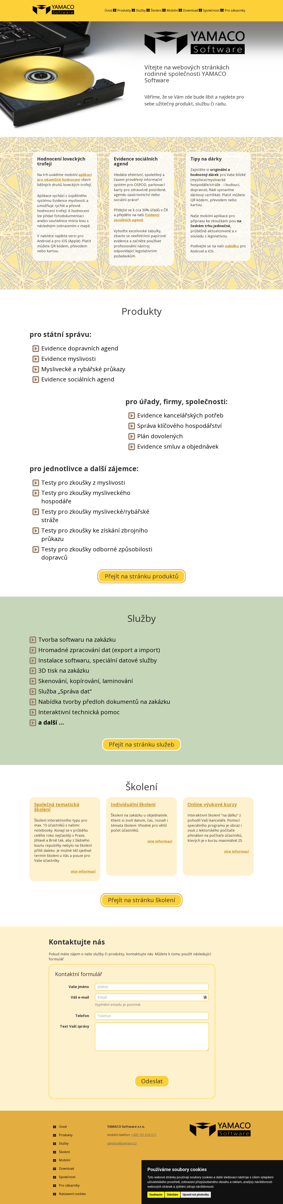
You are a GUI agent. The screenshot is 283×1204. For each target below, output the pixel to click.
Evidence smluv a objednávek (178, 446)
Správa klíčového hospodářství (179, 426)
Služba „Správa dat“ (65, 691)
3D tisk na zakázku (63, 670)
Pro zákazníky (235, 10)
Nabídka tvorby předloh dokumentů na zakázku (104, 702)
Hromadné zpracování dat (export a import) (99, 650)
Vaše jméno (79, 986)
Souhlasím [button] (156, 1194)
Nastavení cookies (72, 1194)
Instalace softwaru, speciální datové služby (97, 660)
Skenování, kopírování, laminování (85, 681)
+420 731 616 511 (143, 1135)
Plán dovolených (160, 436)
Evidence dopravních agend (79, 348)
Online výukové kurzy (212, 804)
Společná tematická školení (56, 806)
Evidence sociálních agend (77, 379)
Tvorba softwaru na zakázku (77, 639)
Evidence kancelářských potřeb (180, 415)
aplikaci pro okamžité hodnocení (64, 177)
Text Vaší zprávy (74, 1026)
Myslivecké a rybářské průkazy (83, 369)
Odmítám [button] (172, 1194)
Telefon (82, 1015)
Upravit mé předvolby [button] (196, 1194)
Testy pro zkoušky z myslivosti (83, 482)
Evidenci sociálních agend (136, 217)
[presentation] (152, 1061)
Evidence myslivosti (68, 359)
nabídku (232, 246)
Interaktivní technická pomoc (79, 712)
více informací (83, 871)
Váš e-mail (80, 997)
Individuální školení (133, 804)
